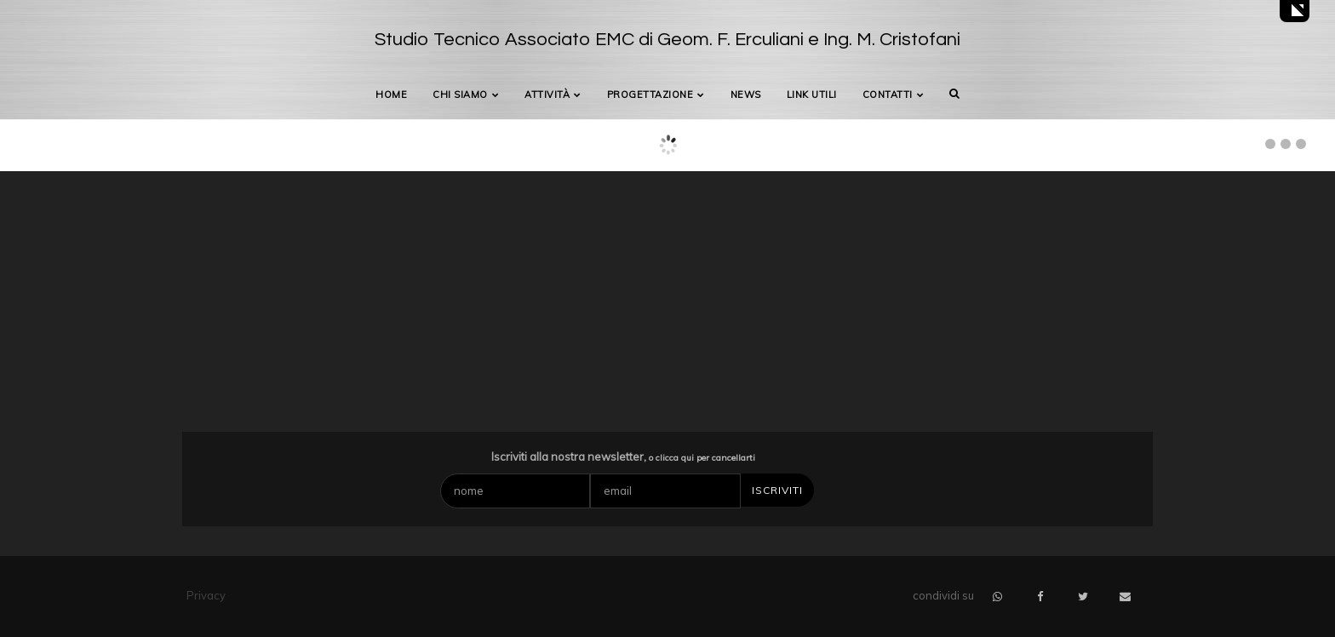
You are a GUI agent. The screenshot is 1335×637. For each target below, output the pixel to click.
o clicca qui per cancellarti (702, 457)
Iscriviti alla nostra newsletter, (623, 456)
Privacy (206, 595)
